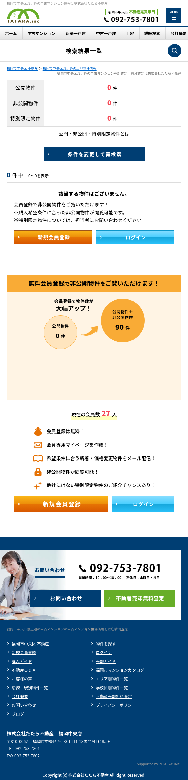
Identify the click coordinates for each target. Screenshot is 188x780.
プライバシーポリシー (116, 705)
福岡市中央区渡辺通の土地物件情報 (70, 68)
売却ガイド (106, 661)
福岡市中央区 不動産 (22, 68)
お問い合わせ (24, 705)
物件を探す (106, 643)
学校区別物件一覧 (112, 687)
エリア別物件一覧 (112, 678)
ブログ (18, 714)
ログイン (104, 652)
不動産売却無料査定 (114, 696)
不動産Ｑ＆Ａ (24, 670)
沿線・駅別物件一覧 (30, 687)
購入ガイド (22, 661)
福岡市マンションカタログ (120, 670)
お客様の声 (22, 678)
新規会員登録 (24, 652)
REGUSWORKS (170, 764)
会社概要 (20, 696)
